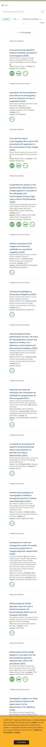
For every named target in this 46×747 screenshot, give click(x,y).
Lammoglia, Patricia (28, 401)
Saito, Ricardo (13, 403)
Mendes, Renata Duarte (17, 254)
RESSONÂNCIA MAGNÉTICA (18, 267)
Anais (16, 464)
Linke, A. (24, 106)
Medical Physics (20, 158)
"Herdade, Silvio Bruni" (32, 19)
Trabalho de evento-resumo (19, 84)
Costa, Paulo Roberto (30, 62)
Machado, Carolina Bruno (17, 350)
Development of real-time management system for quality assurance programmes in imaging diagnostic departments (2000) (23, 548)
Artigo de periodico (16, 41)
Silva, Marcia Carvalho (16, 503)
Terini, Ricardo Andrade (17, 204)
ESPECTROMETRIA (25, 219)
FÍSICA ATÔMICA (21, 215)
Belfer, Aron (19, 571)
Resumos (18, 259)
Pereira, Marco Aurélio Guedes (19, 458)
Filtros (6, 19)
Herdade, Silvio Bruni (22, 60)
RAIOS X (18, 366)
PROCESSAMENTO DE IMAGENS (26, 265)
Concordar (21, 742)
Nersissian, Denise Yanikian (27, 353)
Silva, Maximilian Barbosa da (18, 567)
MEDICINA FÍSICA (28, 518)
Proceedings (19, 512)
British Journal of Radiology (24, 211)
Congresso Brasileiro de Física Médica (21, 110)
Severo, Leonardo (15, 401)
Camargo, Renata (30, 564)
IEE (34, 66)
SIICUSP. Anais (19, 301)
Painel (17, 108)
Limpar (42, 22)
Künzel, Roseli (14, 58)
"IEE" (16, 19)
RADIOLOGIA (20, 161)
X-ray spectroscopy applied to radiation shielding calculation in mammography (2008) (23, 53)
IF (16, 112)
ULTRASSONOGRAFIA (23, 418)
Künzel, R (23, 206)
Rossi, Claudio (22, 569)
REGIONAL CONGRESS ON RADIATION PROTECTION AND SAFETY (23, 413)
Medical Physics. (20, 66)
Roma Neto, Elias (18, 564)
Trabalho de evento (16, 381)
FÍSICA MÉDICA (21, 68)
